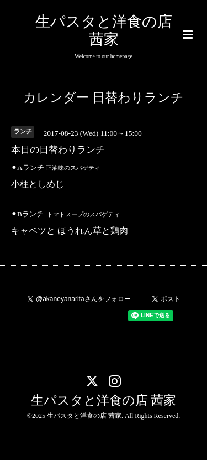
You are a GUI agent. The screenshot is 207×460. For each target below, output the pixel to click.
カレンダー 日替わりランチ (103, 98)
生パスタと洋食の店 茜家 (104, 400)
